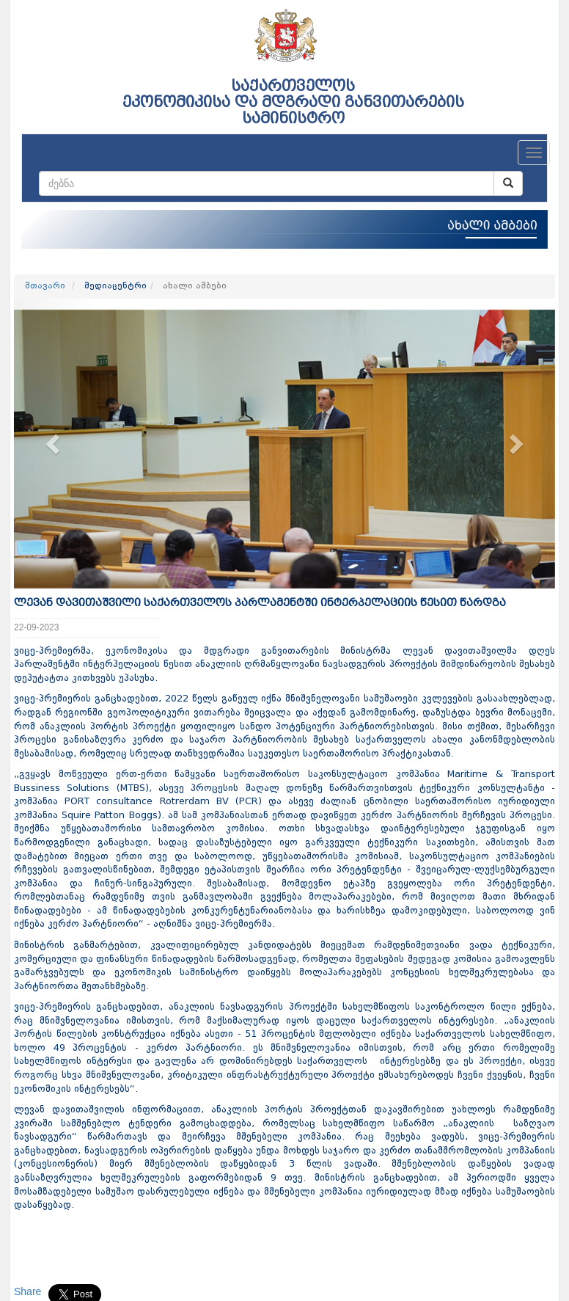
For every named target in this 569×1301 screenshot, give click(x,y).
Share (27, 1291)
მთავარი (45, 286)
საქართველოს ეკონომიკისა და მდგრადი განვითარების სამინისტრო (293, 102)
